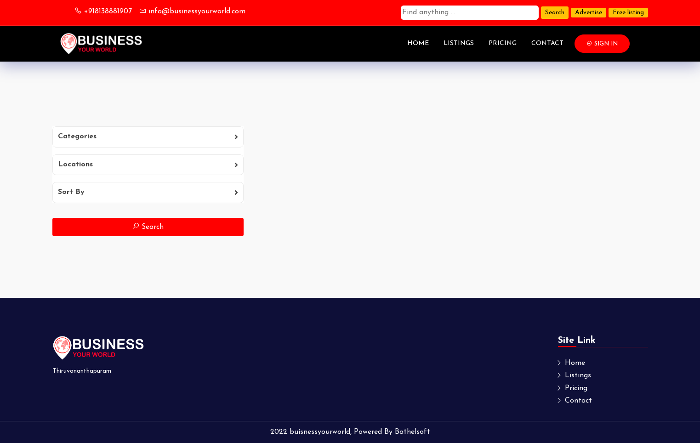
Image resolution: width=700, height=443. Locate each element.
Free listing (628, 12)
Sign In (602, 43)
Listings (459, 43)
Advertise (588, 12)
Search (554, 12)
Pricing (503, 43)
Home (418, 43)
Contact (547, 43)
